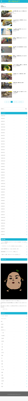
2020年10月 (3, 160)
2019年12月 (3, 183)
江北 (2, 366)
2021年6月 (3, 138)
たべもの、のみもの (4, 315)
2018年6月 (3, 234)
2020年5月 (3, 169)
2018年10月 (3, 223)
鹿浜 (2, 386)
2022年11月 (3, 115)
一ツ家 (2, 332)
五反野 (2, 338)
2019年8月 (3, 194)
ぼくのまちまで (14, 1)
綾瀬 (2, 372)
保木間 (2, 341)
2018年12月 (3, 217)
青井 (2, 383)
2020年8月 (3, 166)
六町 (2, 346)
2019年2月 (3, 211)
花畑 (2, 375)
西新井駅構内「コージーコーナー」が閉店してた (9, 251)
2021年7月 (3, 135)
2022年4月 (3, 118)
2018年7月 (3, 231)
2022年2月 (3, 121)
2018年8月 (3, 228)
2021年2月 (3, 149)
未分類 (2, 324)
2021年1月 (3, 152)
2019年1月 (3, 214)
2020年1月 (3, 180)
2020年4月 (3, 172)
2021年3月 (3, 146)
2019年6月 (3, 200)
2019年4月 (3, 206)
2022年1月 (3, 124)
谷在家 (2, 380)
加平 (2, 349)
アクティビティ (3, 318)
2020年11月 (3, 158)
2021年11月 (3, 129)
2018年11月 (3, 220)
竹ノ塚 (2, 369)
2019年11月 (3, 186)
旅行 (2, 321)
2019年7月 (3, 197)
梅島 (2, 363)
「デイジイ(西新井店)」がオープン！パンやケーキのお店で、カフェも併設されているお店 (13, 243)
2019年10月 (3, 189)
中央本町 (2, 335)
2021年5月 (3, 141)
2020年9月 (3, 163)
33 (20, 101)
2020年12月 (3, 155)
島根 (2, 355)
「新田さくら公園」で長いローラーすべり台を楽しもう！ (11, 254)
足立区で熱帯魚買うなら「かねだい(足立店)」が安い (10, 248)
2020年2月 (3, 177)
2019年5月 (3, 203)
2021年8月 (3, 132)
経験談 (2, 327)
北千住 (2, 352)
